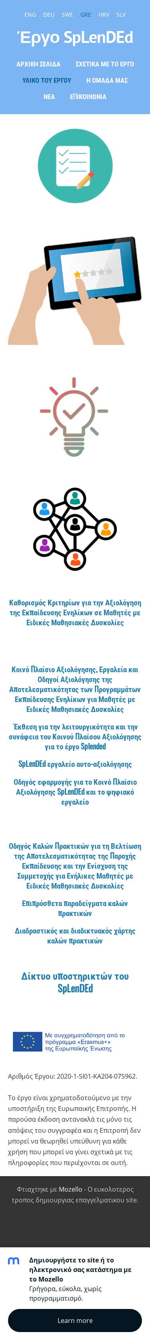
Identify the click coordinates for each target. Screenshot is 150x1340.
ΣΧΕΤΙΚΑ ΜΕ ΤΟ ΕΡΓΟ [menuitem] (105, 63)
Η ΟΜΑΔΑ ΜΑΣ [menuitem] (107, 80)
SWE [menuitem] (67, 14)
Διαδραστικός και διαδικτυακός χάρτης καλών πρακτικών (75, 935)
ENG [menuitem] (30, 14)
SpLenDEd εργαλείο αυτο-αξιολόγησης (75, 763)
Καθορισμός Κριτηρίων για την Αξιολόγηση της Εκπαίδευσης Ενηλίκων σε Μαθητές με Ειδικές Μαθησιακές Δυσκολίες (75, 612)
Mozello (70, 1189)
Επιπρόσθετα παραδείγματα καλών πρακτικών (75, 907)
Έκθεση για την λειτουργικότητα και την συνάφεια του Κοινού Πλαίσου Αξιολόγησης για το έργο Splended (75, 736)
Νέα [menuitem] (49, 96)
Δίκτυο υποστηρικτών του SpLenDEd (75, 981)
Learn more (75, 1320)
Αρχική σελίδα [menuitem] (38, 63)
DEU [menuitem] (48, 14)
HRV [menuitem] (103, 14)
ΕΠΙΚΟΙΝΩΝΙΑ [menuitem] (88, 96)
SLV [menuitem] (121, 14)
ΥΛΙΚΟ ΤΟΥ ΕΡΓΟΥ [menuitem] (46, 80)
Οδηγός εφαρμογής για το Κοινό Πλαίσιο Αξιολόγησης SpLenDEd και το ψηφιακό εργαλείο (75, 791)
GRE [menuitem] (85, 14)
